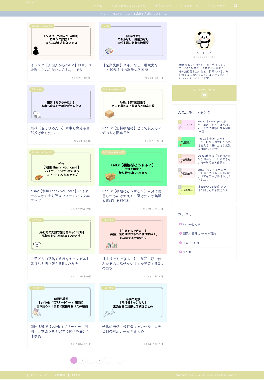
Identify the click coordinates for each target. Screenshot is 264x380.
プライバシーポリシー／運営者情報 (48, 375)
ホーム (98, 5)
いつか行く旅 (190, 5)
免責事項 (75, 375)
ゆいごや (32, 1)
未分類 (187, 252)
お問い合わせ (216, 5)
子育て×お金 (163, 5)
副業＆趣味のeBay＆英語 (129, 5)
